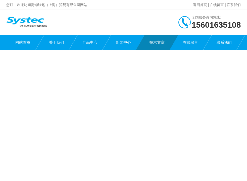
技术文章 (157, 42)
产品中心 (89, 42)
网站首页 (22, 42)
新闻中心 (123, 42)
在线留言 (217, 5)
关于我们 (56, 42)
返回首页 (200, 5)
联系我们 (234, 5)
